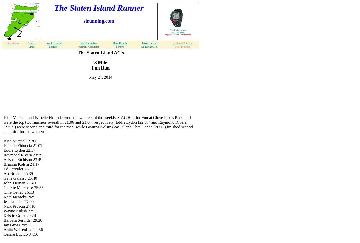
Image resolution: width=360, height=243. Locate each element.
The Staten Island (178, 31)
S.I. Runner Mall (149, 46)
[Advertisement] (100, 91)
